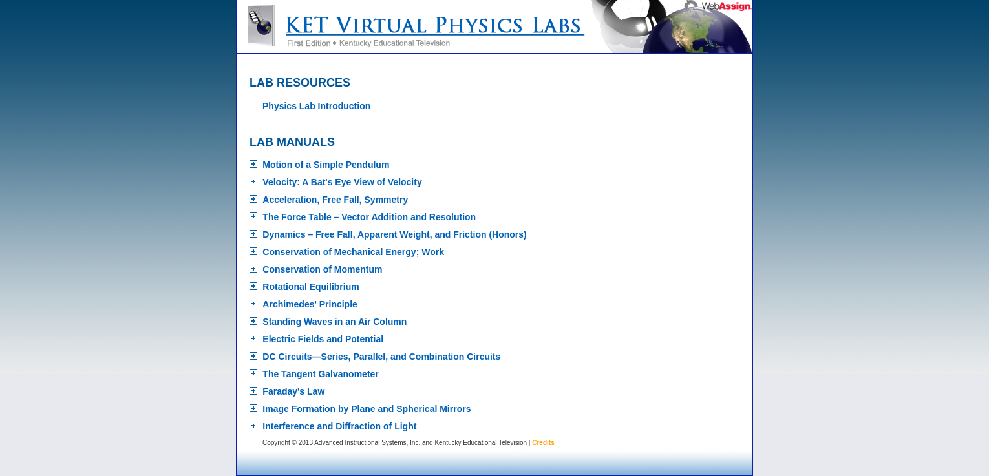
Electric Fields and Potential (322, 339)
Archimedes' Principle (309, 304)
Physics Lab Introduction (316, 106)
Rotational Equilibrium (310, 287)
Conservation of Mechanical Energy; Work (353, 252)
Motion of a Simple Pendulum (325, 165)
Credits (543, 442)
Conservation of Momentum (322, 269)
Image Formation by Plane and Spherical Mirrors (366, 409)
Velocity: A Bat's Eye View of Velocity (341, 182)
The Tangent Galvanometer (320, 374)
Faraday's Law (293, 391)
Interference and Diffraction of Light (339, 426)
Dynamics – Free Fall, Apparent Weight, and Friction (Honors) (394, 234)
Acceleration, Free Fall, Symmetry (335, 199)
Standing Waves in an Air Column (334, 321)
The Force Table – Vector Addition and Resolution (369, 217)
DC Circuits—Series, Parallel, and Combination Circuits (381, 356)
